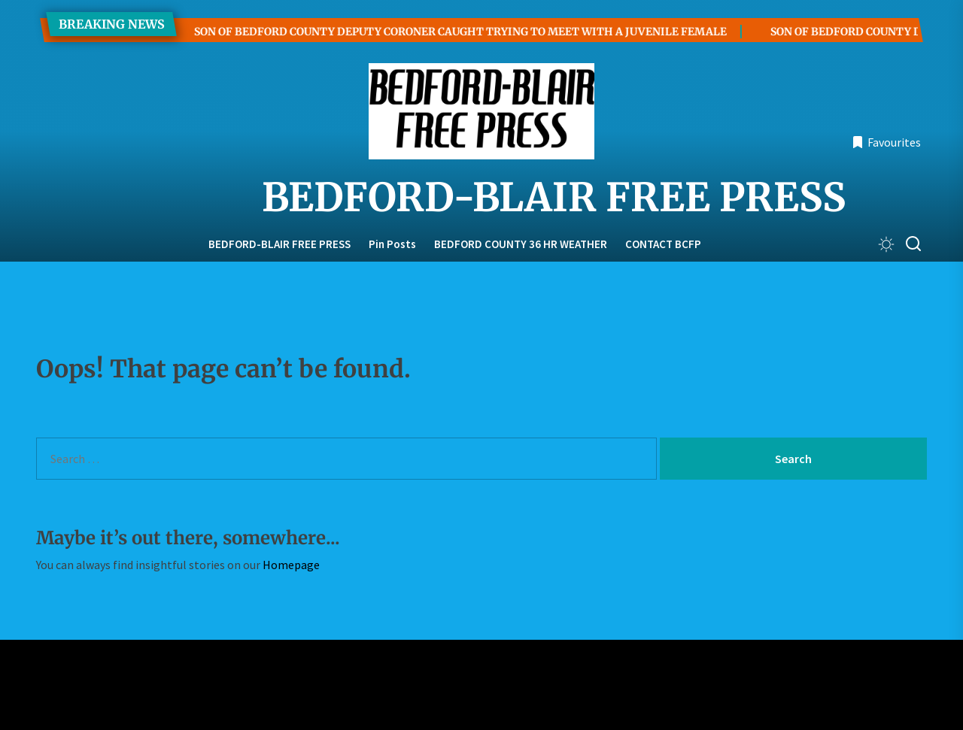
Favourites (886, 142)
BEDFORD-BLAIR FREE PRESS (481, 197)
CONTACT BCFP (663, 244)
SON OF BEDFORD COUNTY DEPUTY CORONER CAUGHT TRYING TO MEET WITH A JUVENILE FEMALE (439, 31)
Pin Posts (392, 244)
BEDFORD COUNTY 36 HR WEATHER (520, 244)
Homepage (291, 564)
